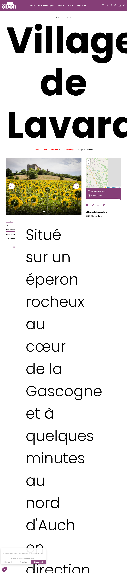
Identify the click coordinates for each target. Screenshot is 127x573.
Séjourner (81, 5)
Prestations (10, 230)
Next (76, 186)
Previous (11, 186)
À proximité (10, 238)
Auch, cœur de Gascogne (42, 5)
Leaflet (107, 187)
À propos (9, 221)
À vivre (60, 5)
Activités (54, 150)
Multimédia (10, 234)
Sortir (45, 150)
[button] (88, 160)
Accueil (36, 150)
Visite (8, 225)
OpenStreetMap (116, 187)
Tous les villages (68, 150)
